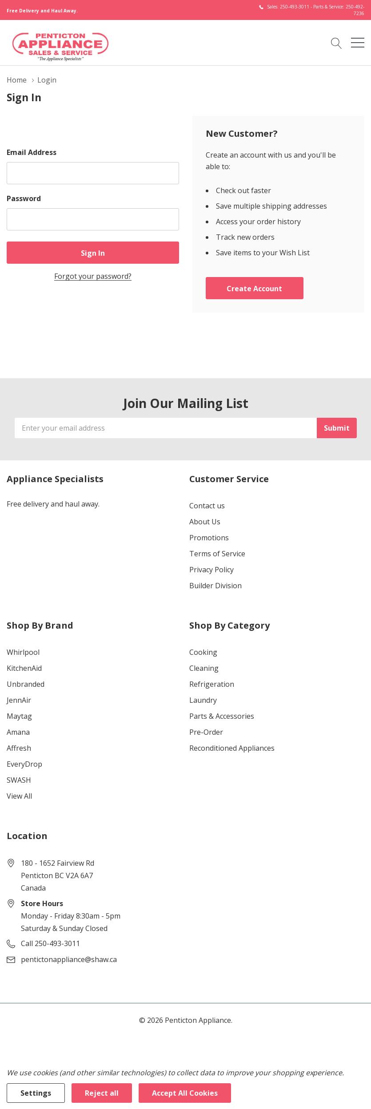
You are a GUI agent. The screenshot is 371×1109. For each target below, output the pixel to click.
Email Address (31, 152)
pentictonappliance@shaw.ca (69, 959)
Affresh (19, 748)
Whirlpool (23, 652)
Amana (18, 732)
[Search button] (336, 42)
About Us (204, 522)
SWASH (19, 780)
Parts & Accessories (221, 716)
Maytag (19, 716)
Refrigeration (211, 684)
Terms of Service (217, 553)
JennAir (19, 700)
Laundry (203, 700)
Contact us (207, 506)
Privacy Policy (211, 569)
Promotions (209, 538)
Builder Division (215, 585)
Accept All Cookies (185, 1093)
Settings (35, 1093)
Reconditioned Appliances (232, 748)
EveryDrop (24, 764)
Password (24, 198)
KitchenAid (24, 668)
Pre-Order (206, 732)
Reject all (102, 1093)
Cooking (203, 652)
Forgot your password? (93, 276)
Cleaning (204, 668)
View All (19, 796)
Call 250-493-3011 (50, 943)
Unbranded (25, 684)
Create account (254, 288)
